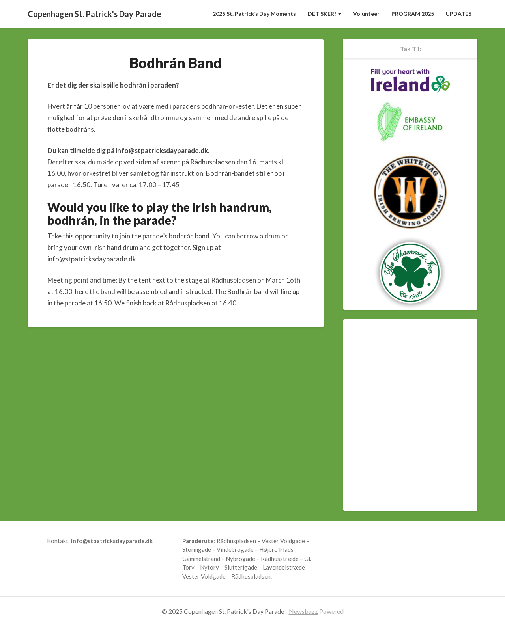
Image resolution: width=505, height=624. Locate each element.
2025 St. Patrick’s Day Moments (254, 13)
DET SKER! (324, 13)
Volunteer (366, 13)
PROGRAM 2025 (412, 13)
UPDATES (458, 13)
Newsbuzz (303, 611)
